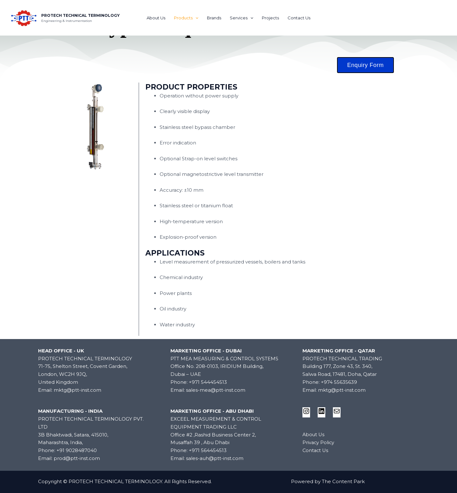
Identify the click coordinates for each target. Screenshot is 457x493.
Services (241, 18)
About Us (157, 17)
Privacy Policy (318, 442)
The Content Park (343, 481)
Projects (269, 17)
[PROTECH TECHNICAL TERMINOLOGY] (23, 17)
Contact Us (298, 17)
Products (187, 18)
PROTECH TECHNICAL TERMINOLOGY (80, 15)
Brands (214, 17)
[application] (196, 18)
